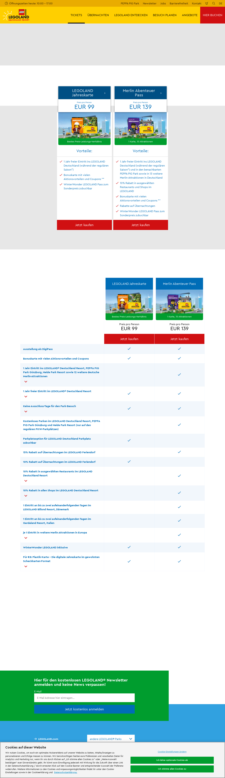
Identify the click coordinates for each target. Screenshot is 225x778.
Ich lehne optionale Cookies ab (172, 760)
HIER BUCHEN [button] (212, 15)
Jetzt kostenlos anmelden (84, 709)
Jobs (163, 3)
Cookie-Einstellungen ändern (172, 751)
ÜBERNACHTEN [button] (98, 15)
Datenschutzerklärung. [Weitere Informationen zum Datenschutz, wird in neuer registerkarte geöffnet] (65, 772)
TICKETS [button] (76, 15)
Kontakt (196, 3)
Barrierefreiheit (179, 3)
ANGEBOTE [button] (190, 15)
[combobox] (111, 739)
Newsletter (149, 3)
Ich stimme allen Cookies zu (172, 768)
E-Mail (38, 691)
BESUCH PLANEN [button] (165, 15)
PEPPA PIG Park (130, 3)
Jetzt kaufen (84, 225)
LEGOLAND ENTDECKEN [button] (131, 15)
